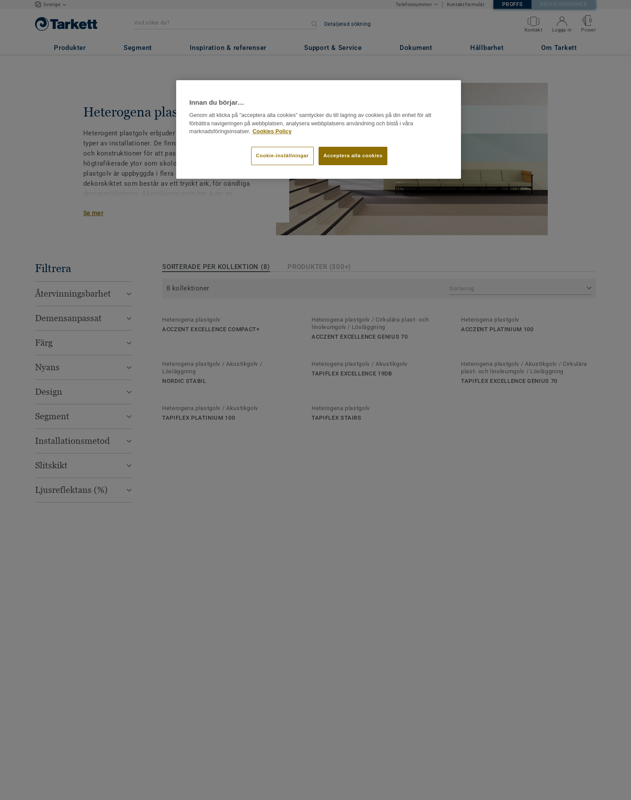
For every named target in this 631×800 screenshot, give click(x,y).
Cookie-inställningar (282, 155)
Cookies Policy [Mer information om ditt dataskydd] (271, 131)
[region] (318, 129)
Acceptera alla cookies (353, 155)
